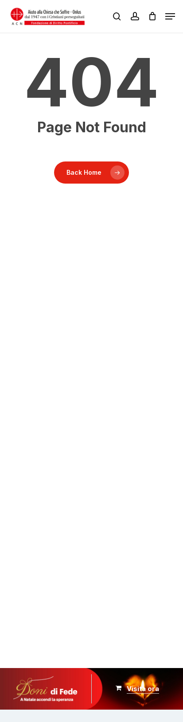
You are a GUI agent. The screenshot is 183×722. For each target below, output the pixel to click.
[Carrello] (152, 16)
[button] (170, 16)
